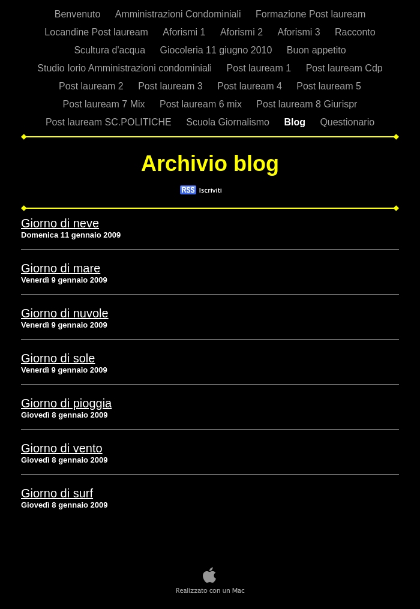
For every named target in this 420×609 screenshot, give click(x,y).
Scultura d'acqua (111, 50)
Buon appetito (316, 50)
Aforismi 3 (300, 32)
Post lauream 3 (171, 86)
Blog (296, 122)
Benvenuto (79, 14)
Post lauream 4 (250, 86)
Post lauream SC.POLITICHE (110, 122)
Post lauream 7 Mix (105, 104)
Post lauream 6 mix (202, 104)
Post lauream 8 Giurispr (306, 104)
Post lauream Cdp (344, 68)
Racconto (355, 32)
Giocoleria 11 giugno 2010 (217, 50)
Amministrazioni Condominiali (179, 14)
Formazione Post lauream (310, 14)
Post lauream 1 (260, 68)
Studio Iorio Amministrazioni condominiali (125, 68)
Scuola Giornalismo (229, 122)
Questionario (347, 122)
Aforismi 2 (243, 32)
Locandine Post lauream (97, 32)
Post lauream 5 (328, 86)
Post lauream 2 (92, 86)
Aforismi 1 (185, 32)
